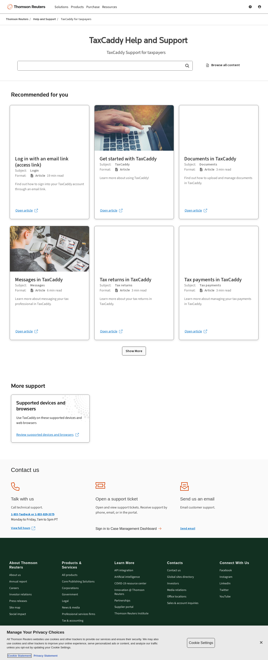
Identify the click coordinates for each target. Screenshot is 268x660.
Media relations (176, 590)
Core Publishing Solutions (78, 582)
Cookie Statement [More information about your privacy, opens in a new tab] (19, 655)
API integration (123, 570)
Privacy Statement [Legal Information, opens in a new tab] (45, 655)
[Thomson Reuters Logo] (27, 7)
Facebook (226, 570)
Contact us (174, 570)
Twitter (224, 590)
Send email (187, 528)
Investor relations (20, 595)
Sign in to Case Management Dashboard (128, 528)
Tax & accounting (72, 621)
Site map (14, 608)
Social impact (17, 614)
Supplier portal (123, 607)
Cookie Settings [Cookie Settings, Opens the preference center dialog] (201, 643)
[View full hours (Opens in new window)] (23, 528)
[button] (187, 65)
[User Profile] (259, 7)
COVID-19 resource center (130, 584)
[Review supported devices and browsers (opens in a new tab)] (47, 434)
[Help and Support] (250, 7)
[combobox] (105, 65)
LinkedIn (225, 584)
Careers (14, 588)
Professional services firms (78, 614)
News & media (71, 608)
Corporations (70, 588)
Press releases (18, 601)
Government (70, 595)
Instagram (226, 577)
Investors (173, 584)
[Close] (261, 642)
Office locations (176, 597)
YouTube (225, 597)
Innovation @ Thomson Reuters (129, 592)
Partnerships (122, 601)
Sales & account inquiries (182, 603)
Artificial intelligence (127, 577)
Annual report (18, 582)
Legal (65, 601)
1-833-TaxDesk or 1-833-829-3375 (32, 514)
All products (69, 575)
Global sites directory (180, 577)
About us (15, 575)
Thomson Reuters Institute (131, 614)
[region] (134, 643)
